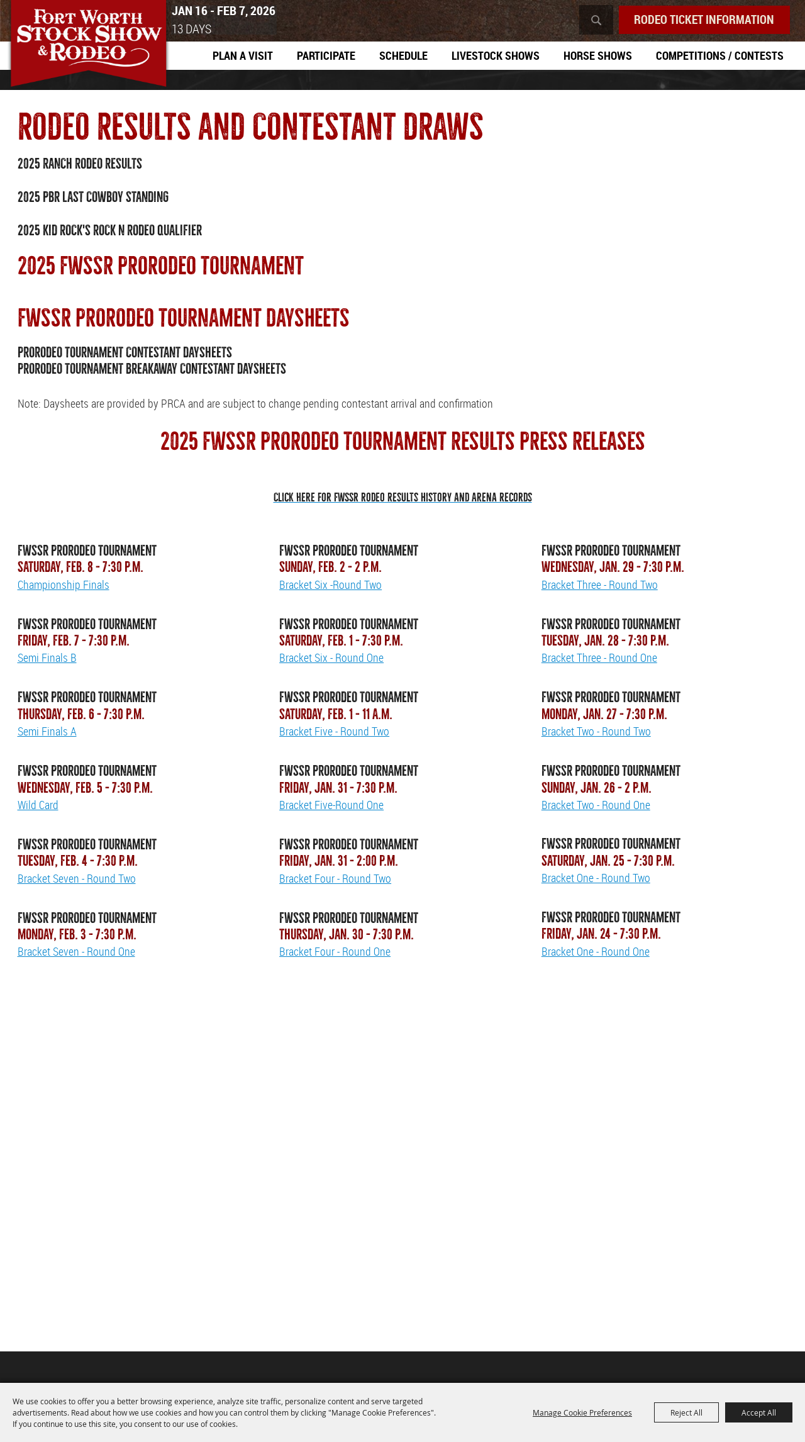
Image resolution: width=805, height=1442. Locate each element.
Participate (326, 56)
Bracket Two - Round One (595, 805)
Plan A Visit (243, 56)
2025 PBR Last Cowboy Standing (93, 198)
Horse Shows (598, 56)
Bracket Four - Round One (335, 952)
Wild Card (38, 805)
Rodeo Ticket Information (701, 19)
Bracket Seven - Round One (76, 952)
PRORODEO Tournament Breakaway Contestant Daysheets (152, 370)
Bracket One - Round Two (595, 878)
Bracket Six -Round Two (330, 585)
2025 (30, 165)
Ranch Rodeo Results (92, 165)
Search (590, 20)
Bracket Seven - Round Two (77, 879)
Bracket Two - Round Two (596, 732)
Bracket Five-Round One (331, 805)
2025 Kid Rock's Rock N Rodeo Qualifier (110, 231)
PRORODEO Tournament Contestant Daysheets (125, 353)
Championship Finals (63, 585)
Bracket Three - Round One (599, 658)
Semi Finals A (47, 732)
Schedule (403, 56)
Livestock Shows (496, 56)
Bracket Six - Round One (331, 658)
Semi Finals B (47, 658)
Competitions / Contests (720, 56)
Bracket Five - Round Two (334, 732)
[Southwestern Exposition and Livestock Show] (93, 49)
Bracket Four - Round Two (335, 879)
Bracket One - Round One (595, 952)
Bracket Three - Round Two (599, 585)
